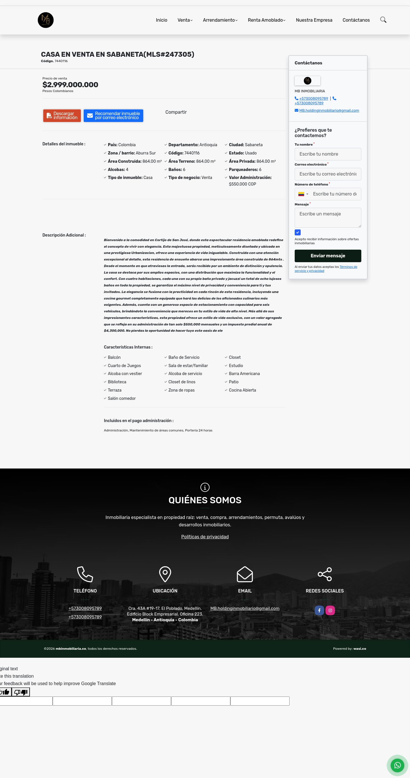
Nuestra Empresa (314, 20)
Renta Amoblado (265, 20)
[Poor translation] (21, 691)
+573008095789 (313, 98)
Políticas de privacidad (205, 536)
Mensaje (303, 204)
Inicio (161, 20)
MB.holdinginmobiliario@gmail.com (329, 110)
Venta (184, 20)
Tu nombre (305, 144)
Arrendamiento (219, 20)
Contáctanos (356, 20)
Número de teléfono (312, 184)
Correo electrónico (312, 164)
